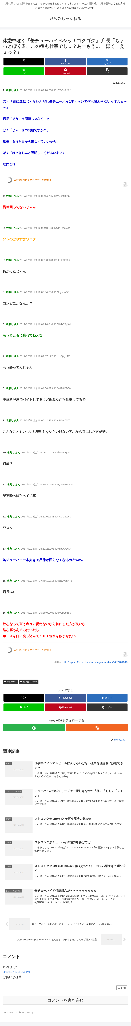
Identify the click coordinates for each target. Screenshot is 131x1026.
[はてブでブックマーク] (107, 61)
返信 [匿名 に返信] (122, 989)
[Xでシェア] (23, 61)
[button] (107, 71)
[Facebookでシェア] (65, 61)
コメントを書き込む (65, 1002)
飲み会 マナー (28, 681)
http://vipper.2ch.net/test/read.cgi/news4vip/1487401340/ (95, 662)
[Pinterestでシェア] (65, 71)
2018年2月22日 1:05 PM (16, 973)
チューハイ (10, 681)
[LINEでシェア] (23, 71)
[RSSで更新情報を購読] (97, 727)
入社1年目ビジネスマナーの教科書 (33, 180)
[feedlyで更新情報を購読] (34, 727)
